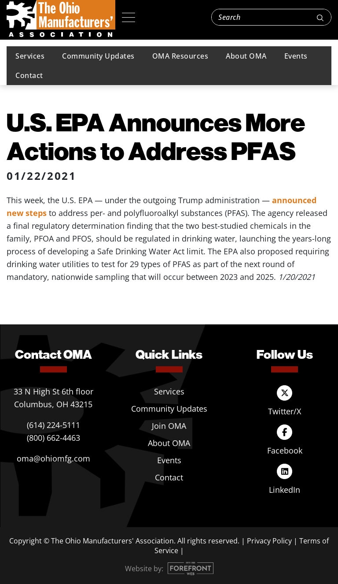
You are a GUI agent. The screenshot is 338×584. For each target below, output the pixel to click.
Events (296, 56)
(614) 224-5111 (53, 425)
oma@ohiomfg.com (53, 458)
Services (29, 56)
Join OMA (169, 425)
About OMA (246, 56)
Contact (29, 75)
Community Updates (98, 56)
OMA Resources (180, 56)
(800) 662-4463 (53, 437)
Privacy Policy (269, 541)
